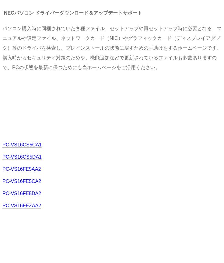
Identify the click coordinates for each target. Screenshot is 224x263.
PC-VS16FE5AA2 (21, 169)
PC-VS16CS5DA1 (22, 157)
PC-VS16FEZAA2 (21, 205)
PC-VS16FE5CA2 (21, 181)
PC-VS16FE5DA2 (21, 193)
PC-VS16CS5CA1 (22, 144)
